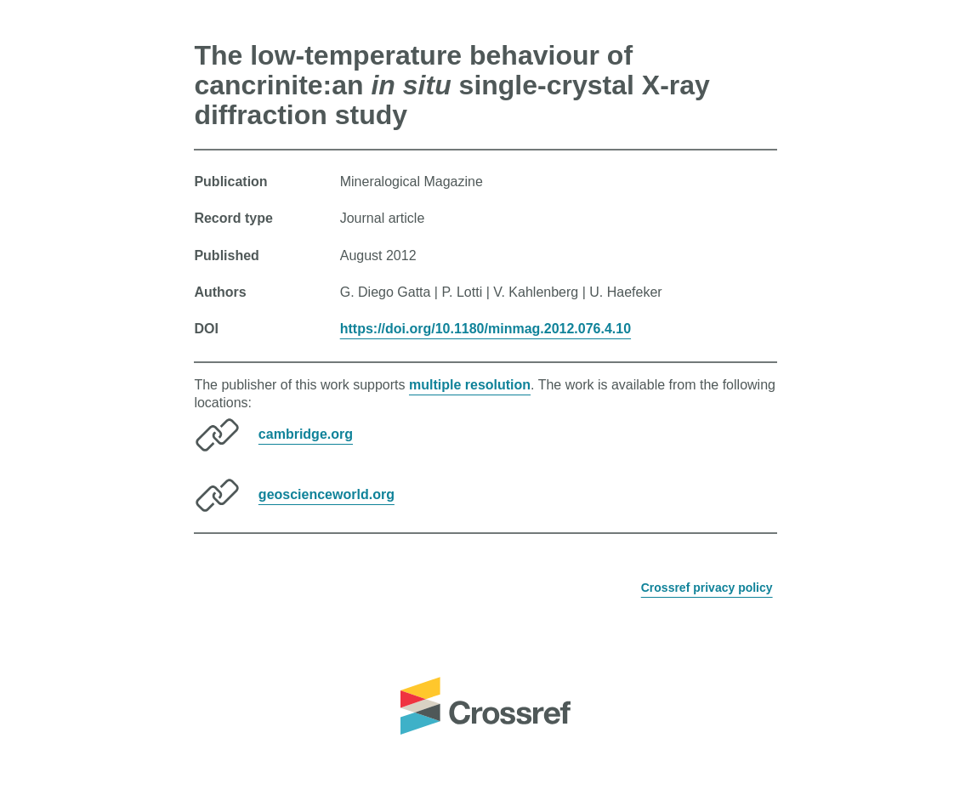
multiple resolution (470, 385)
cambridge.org (305, 434)
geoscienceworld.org (326, 494)
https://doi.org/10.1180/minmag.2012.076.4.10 (485, 328)
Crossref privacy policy (707, 587)
